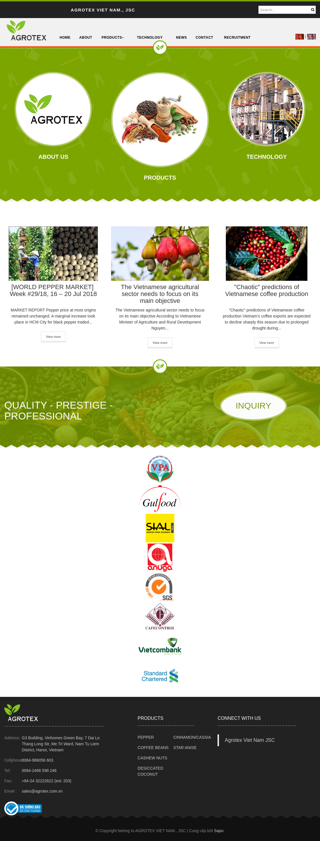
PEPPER (146, 737)
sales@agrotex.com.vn (42, 791)
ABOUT (85, 38)
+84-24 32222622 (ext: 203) (46, 781)
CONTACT (204, 38)
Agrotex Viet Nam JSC (250, 740)
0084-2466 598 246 (39, 770)
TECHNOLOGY (150, 38)
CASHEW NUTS (152, 758)
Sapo (219, 830)
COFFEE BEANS (153, 747)
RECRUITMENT (237, 38)
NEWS (181, 38)
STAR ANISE (185, 747)
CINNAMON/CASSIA (192, 737)
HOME (65, 38)
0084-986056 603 (37, 760)
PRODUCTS (113, 38)
